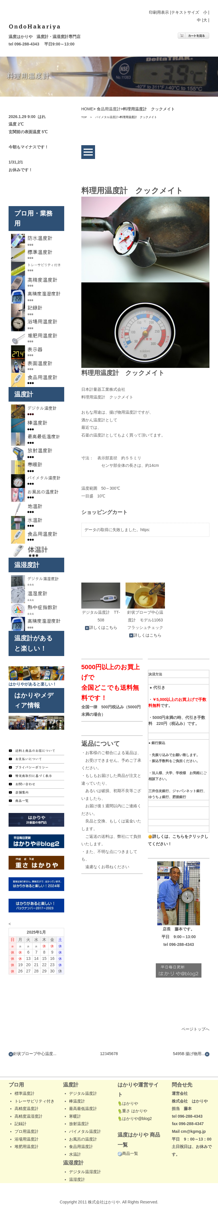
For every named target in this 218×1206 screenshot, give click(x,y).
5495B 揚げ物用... (191, 1053)
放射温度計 (79, 1123)
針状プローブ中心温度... (32, 1053)
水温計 (75, 1154)
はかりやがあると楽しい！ (32, 684)
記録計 (21, 1123)
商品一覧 (128, 1153)
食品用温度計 (109, 109)
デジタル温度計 (83, 1093)
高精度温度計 (27, 1108)
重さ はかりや (132, 1111)
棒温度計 (77, 1101)
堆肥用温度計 (27, 1146)
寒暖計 (75, 1116)
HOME (87, 109)
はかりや (128, 1103)
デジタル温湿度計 (85, 1171)
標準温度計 (25, 1093)
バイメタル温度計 (106, 117)
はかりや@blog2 (135, 1118)
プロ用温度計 (27, 1131)
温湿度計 (77, 1179)
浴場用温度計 (27, 1139)
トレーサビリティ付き (34, 1101)
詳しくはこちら (101, 627)
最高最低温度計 (83, 1108)
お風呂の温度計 (83, 1139)
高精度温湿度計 (29, 1116)
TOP (84, 117)
